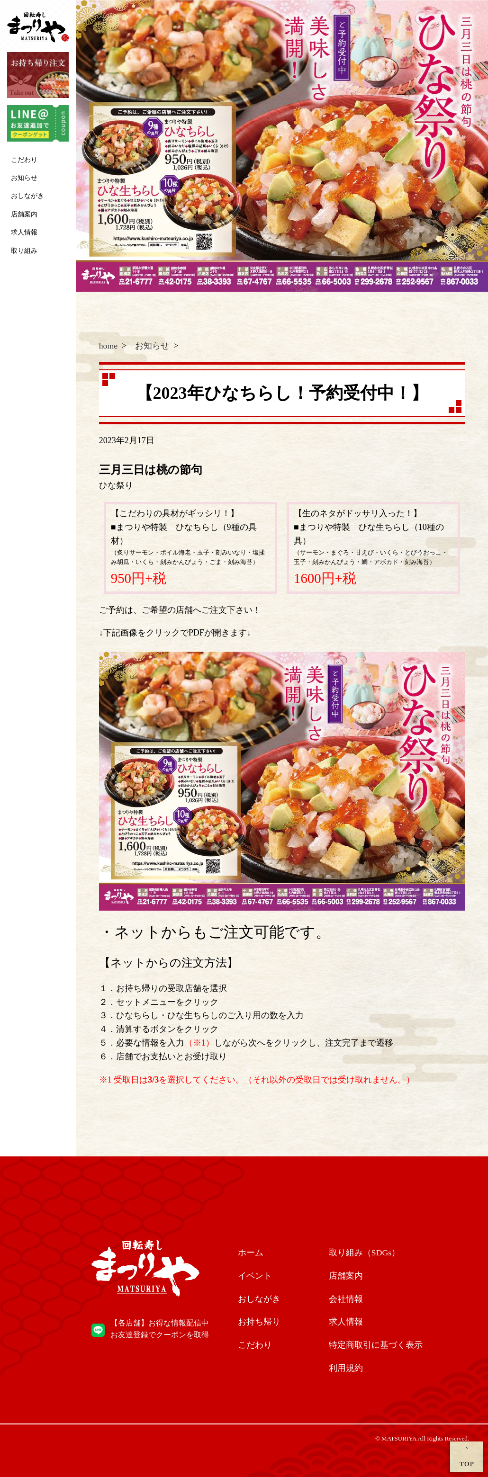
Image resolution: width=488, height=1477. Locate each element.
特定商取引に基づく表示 (376, 1345)
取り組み (24, 250)
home (108, 345)
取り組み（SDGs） (364, 1252)
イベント (255, 1275)
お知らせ (24, 177)
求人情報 (24, 232)
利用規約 (346, 1368)
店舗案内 (24, 214)
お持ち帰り (259, 1322)
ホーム (250, 1252)
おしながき (27, 195)
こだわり (24, 159)
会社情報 (346, 1299)
